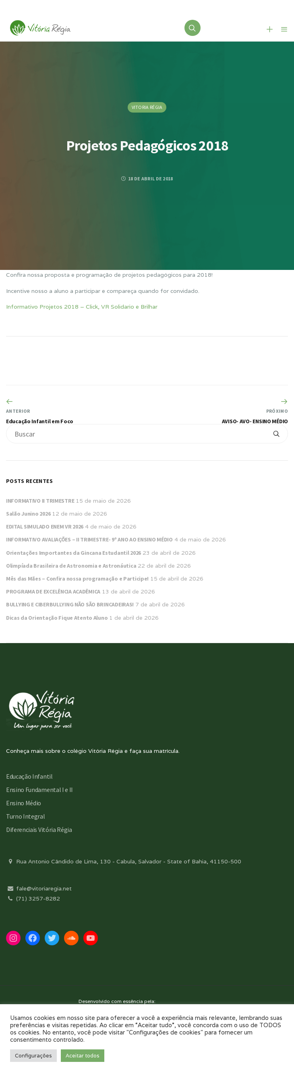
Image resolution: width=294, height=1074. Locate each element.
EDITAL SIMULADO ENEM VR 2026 (44, 526)
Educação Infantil (29, 776)
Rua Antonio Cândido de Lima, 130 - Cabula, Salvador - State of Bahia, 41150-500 (123, 861)
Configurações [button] (33, 1055)
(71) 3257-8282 (33, 898)
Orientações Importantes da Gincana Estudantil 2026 (73, 552)
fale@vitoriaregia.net (39, 888)
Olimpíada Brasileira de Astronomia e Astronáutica (71, 565)
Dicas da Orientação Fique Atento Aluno (57, 617)
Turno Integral (25, 816)
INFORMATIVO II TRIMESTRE (40, 500)
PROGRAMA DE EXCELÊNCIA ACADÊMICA (53, 591)
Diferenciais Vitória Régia (39, 829)
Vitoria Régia (147, 107)
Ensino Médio (23, 803)
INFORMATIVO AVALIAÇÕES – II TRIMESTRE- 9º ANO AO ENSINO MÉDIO (89, 539)
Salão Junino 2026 (28, 513)
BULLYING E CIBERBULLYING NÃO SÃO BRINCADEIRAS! (70, 604)
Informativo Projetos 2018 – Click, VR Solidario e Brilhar (81, 306)
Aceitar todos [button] (82, 1055)
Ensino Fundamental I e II (39, 790)
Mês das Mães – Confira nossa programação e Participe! (77, 578)
